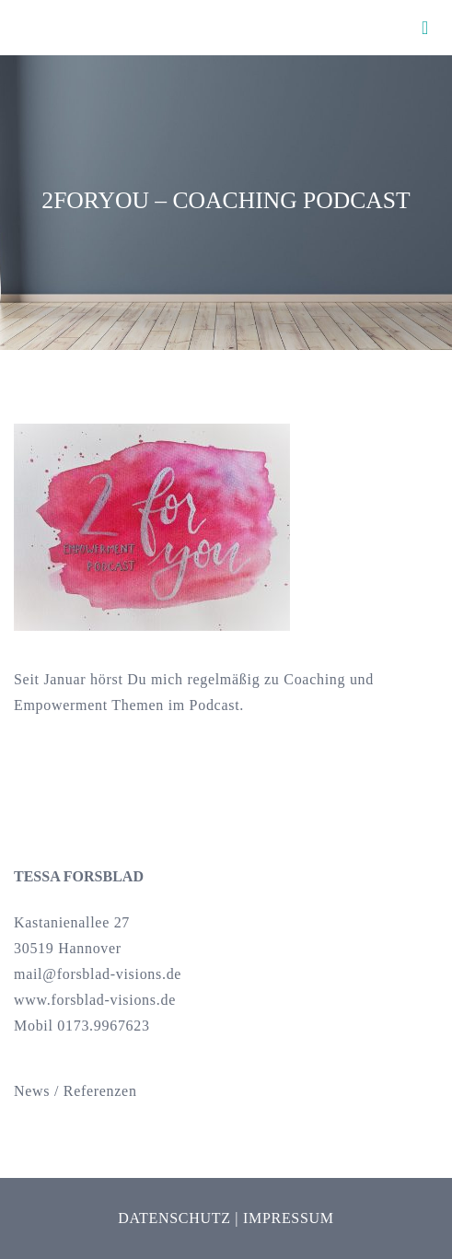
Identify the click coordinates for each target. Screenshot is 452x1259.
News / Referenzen (75, 1091)
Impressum (288, 1218)
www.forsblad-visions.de (95, 1000)
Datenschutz (174, 1218)
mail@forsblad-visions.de (97, 974)
